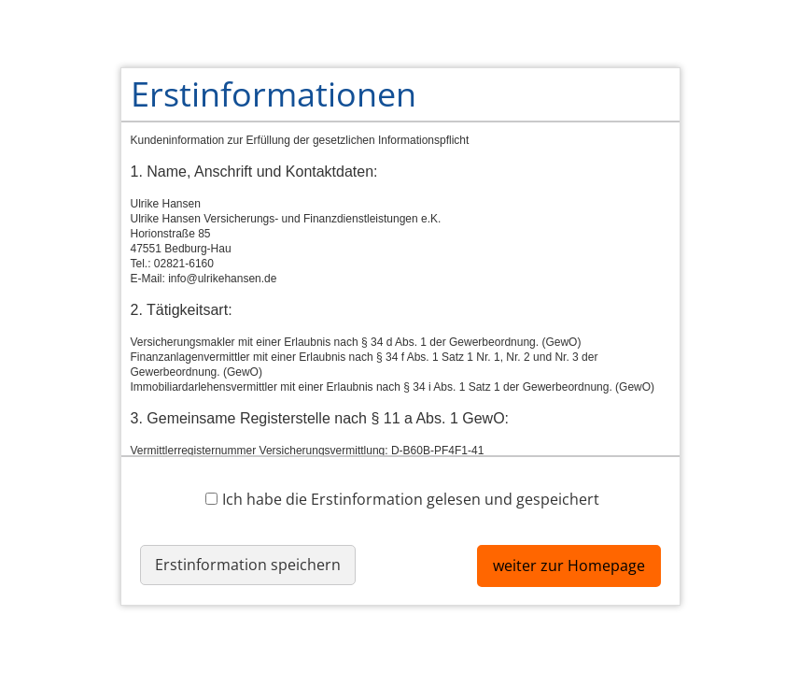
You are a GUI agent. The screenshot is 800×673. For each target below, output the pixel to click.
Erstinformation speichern (248, 564)
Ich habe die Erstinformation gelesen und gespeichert (402, 499)
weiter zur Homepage (569, 565)
